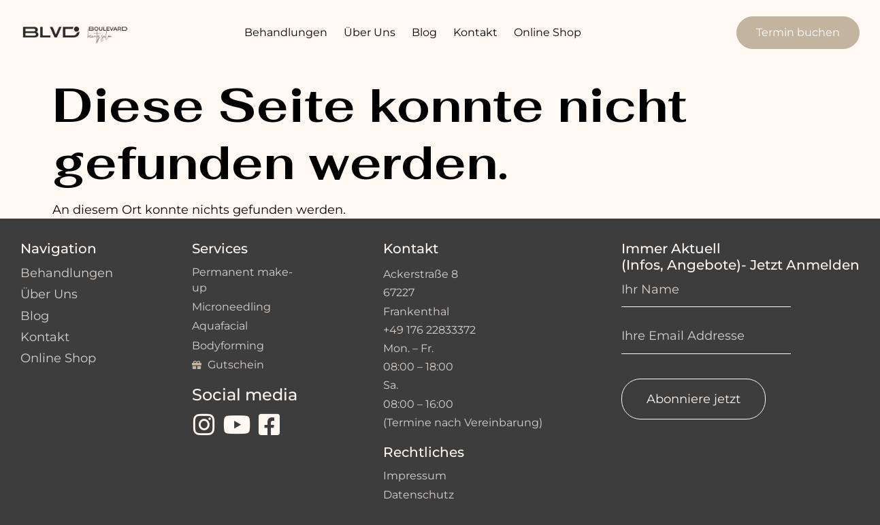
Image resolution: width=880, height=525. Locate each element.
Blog (424, 32)
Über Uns (369, 32)
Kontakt (475, 32)
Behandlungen (285, 32)
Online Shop (547, 32)
